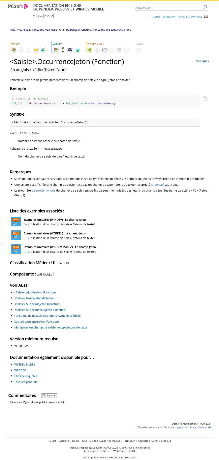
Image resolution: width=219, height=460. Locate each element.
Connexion (169, 16)
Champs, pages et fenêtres (75, 29)
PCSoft (52, 440)
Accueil (156, 16)
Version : (38, 16)
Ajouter (48, 396)
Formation (129, 440)
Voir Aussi (203, 61)
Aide (12, 29)
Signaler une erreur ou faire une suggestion (162, 427)
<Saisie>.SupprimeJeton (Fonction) (37, 304)
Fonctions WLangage (44, 29)
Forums (74, 440)
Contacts (143, 440)
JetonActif (157, 185)
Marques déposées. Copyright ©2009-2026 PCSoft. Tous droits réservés (110, 447)
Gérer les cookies (161, 440)
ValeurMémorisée (43, 191)
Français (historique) (190, 16)
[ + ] (26, 225)
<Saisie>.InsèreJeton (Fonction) (34, 298)
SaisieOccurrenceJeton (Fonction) (36, 322)
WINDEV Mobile (24, 365)
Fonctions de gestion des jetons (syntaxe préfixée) (47, 316)
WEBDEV (20, 371)
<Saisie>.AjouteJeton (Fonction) (35, 293)
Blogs (93, 440)
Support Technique (109, 440)
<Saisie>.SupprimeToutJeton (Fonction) (40, 310)
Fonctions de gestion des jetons (112, 29)
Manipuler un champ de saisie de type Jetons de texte (50, 328)
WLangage (23, 29)
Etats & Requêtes (25, 376)
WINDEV (104, 457)
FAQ (84, 440)
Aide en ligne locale (200, 427)
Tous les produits (25, 382)
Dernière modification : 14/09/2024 (191, 424)
